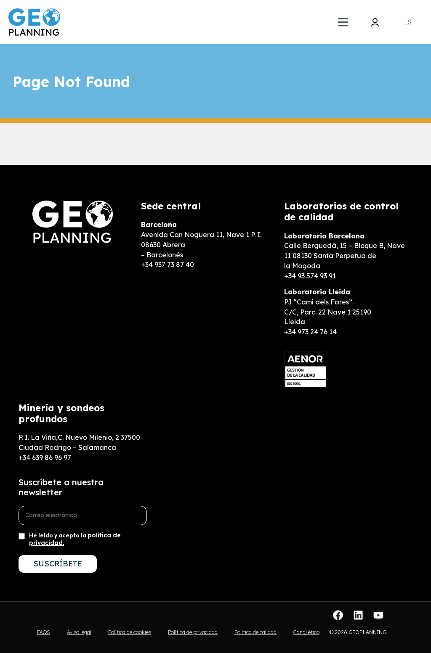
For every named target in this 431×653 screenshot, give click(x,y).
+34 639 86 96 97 (45, 457)
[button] (343, 22)
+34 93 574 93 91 (310, 276)
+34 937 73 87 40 (167, 264)
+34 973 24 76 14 (310, 332)
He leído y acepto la (75, 539)
